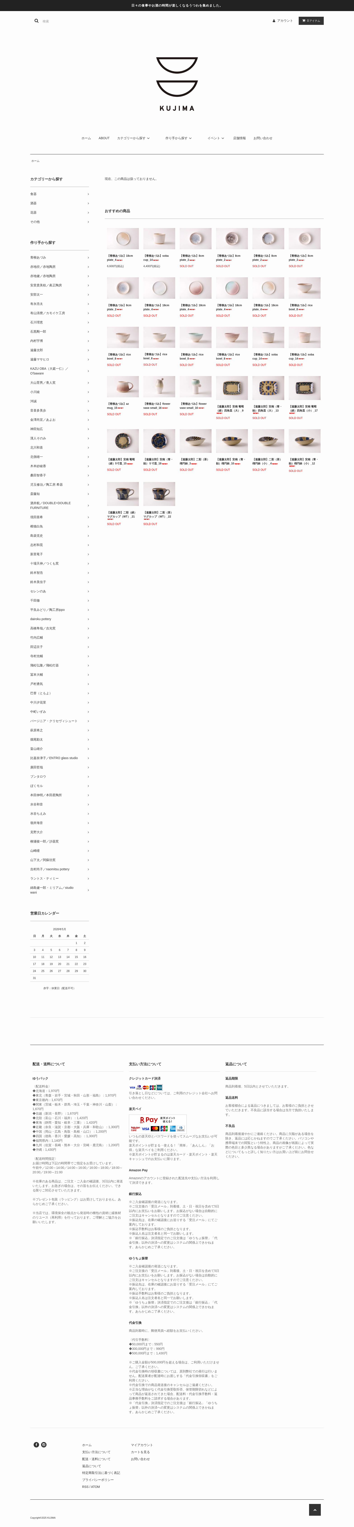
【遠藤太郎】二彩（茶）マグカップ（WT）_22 (158, 515)
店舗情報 (239, 138)
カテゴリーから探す (134, 138)
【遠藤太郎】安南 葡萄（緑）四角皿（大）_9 (230, 409)
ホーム (86, 138)
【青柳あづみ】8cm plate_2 (192, 257)
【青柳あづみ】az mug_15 (118, 405)
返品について (91, 1466)
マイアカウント (142, 1445)
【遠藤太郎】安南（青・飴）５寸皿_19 (158, 461)
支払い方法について (96, 1452)
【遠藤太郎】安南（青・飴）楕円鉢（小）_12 (304, 462)
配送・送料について (96, 1459)
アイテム (310, 20)
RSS (85, 1487)
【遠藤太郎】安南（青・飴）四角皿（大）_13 (267, 409)
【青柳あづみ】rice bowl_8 (300, 307)
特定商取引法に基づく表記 (101, 1473)
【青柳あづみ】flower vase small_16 (156, 405)
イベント (216, 138)
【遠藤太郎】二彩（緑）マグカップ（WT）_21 (122, 515)
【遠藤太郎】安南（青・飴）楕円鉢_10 (231, 461)
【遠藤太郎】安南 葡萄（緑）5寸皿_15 (121, 461)
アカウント (285, 20)
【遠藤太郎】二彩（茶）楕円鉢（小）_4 (267, 461)
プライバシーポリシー (98, 1480)
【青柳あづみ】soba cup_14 (156, 257)
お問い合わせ (263, 138)
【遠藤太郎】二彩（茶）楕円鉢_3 (195, 461)
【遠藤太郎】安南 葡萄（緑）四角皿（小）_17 (303, 409)
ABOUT (104, 138)
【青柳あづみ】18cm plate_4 (120, 257)
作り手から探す (179, 138)
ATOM (95, 1487)
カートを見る (140, 1452)
